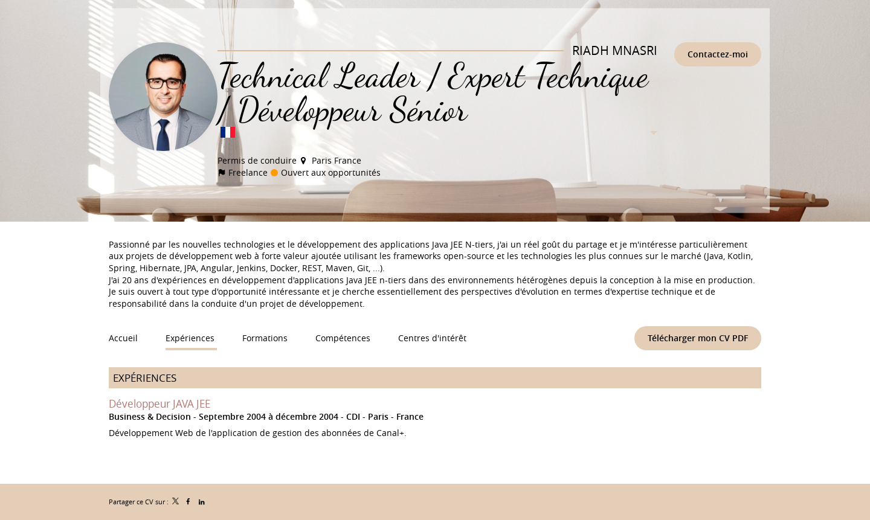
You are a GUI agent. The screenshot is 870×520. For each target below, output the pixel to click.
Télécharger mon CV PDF (698, 338)
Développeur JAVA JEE (159, 403)
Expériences (144, 378)
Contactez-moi (718, 54)
